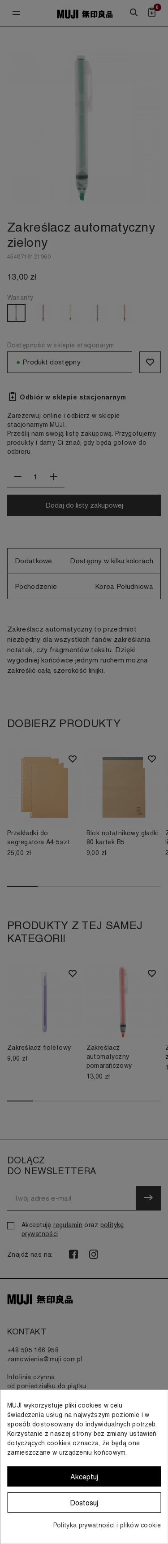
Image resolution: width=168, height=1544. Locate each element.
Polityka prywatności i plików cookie (107, 1525)
